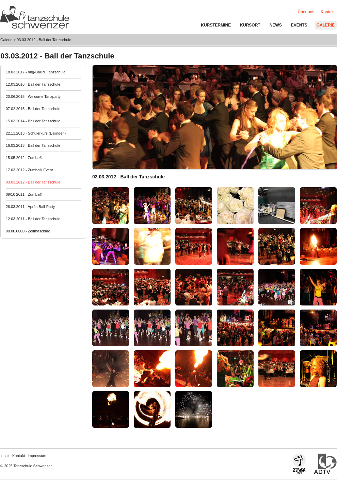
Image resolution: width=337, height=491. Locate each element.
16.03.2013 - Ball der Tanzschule (33, 145)
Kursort (250, 25)
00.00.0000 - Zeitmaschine (28, 231)
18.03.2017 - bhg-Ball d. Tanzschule (35, 72)
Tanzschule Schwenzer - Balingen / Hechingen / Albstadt (34, 17)
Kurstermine (216, 25)
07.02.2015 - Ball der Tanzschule (33, 109)
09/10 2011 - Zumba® (24, 194)
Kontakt (18, 456)
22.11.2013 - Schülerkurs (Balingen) (36, 133)
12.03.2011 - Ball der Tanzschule (33, 219)
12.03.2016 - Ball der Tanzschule (33, 84)
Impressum (37, 456)
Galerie (6, 40)
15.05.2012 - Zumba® (24, 158)
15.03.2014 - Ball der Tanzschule (33, 121)
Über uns (306, 12)
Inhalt (5, 456)
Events (299, 25)
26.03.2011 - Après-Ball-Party (30, 207)
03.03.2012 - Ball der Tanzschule (44, 40)
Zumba (303, 464)
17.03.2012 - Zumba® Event (29, 170)
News (276, 25)
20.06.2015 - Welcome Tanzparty (33, 96)
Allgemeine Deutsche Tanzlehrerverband (325, 464)
